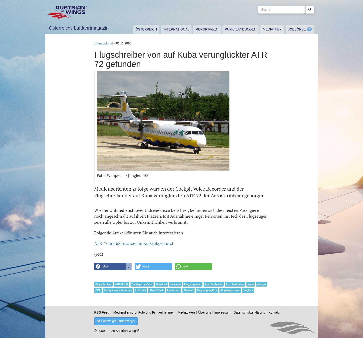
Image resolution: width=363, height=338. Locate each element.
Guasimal (161, 284)
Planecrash (173, 290)
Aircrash (189, 290)
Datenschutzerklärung (249, 312)
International (176, 29)
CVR (98, 290)
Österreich (146, 29)
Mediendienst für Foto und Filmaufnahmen (144, 312)
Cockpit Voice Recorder (117, 290)
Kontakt (274, 312)
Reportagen (207, 29)
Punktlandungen (240, 29)
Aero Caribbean (235, 284)
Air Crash (140, 290)
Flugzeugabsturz (230, 290)
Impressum (222, 312)
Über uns (204, 312)
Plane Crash (156, 290)
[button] (112, 266)
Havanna (175, 284)
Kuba (251, 284)
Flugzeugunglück (207, 290)
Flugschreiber (103, 284)
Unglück (248, 290)
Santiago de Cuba (142, 284)
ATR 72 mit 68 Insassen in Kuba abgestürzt (134, 243)
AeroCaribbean (213, 284)
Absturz (261, 284)
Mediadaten (186, 312)
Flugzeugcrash (192, 284)
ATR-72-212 (121, 284)
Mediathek (272, 29)
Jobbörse (297, 29)
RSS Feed (101, 312)
